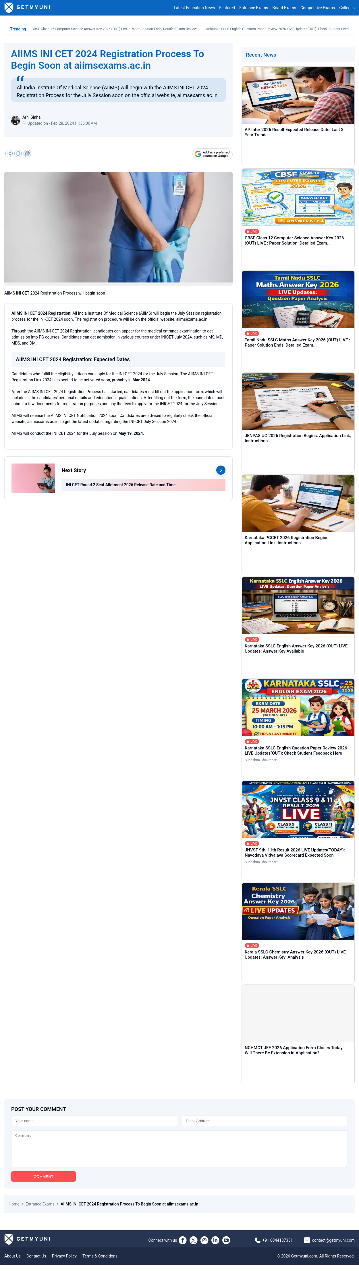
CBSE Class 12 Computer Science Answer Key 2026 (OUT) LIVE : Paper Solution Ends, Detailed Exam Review (114, 29)
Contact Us (36, 1262)
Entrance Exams (253, 7)
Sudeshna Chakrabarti (262, 760)
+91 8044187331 (278, 1246)
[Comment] (179, 1151)
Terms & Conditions (99, 1262)
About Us (12, 1262)
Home (14, 1210)
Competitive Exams (317, 7)
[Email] (265, 1121)
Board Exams (284, 7)
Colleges (347, 7)
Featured (227, 7)
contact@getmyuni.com (333, 1246)
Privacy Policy (64, 1262)
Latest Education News (194, 7)
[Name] (94, 1121)
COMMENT (43, 1182)
